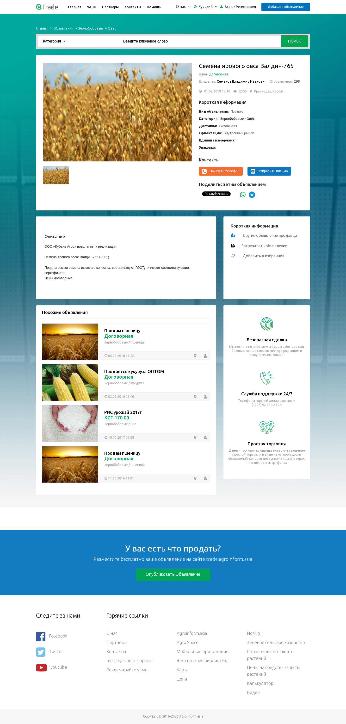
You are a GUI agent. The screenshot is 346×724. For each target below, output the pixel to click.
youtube (51, 667)
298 (296, 81)
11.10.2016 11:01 (121, 478)
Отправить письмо (269, 171)
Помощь (154, 7)
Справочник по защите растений (270, 655)
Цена (182, 678)
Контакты (132, 7)
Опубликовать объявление (173, 574)
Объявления (63, 28)
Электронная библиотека (203, 660)
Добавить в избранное (263, 256)
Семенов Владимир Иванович (241, 81)
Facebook (51, 636)
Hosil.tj (253, 633)
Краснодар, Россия (269, 91)
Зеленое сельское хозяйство (276, 642)
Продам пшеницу (122, 330)
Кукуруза (137, 383)
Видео (253, 692)
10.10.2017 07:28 (121, 437)
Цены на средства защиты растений (273, 670)
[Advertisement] (87, 518)
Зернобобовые (90, 28)
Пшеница (137, 342)
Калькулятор (260, 683)
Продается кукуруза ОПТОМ (134, 371)
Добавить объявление (286, 7)
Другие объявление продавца (269, 235)
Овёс (112, 28)
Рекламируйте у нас (126, 669)
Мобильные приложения (203, 651)
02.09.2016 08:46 (121, 397)
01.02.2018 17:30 (217, 91)
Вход (229, 7)
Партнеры (110, 7)
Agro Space (187, 642)
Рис (133, 424)
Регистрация (246, 7)
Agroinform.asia (192, 633)
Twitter (49, 652)
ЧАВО (91, 7)
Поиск (294, 41)
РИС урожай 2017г (123, 412)
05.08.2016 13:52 (121, 356)
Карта (182, 669)
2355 (243, 91)
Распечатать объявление (264, 246)
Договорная (218, 74)
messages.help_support (129, 660)
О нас (111, 633)
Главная (74, 7)
